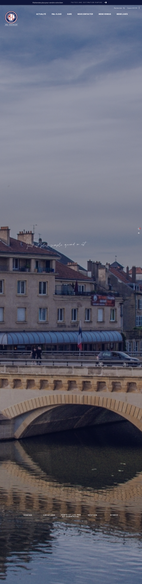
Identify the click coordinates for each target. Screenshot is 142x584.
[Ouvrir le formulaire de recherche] (119, 8)
